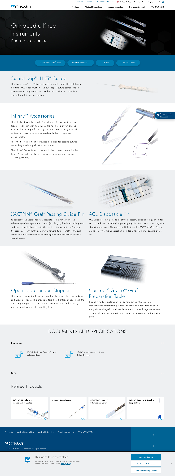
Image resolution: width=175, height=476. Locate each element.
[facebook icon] (153, 435)
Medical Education (46, 432)
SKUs (14, 373)
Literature (16, 343)
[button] (130, 1)
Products (9, 432)
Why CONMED (85, 432)
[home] (21, 6)
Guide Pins (105, 62)
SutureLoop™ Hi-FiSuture (50, 62)
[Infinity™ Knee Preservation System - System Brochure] (87, 355)
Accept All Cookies (146, 457)
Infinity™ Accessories (80, 62)
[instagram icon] (153, 446)
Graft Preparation (128, 62)
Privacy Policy (66, 464)
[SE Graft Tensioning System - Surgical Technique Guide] (37, 355)
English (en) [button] (151, 2)
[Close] (171, 463)
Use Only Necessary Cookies (146, 470)
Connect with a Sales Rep (164, 115)
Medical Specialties (25, 432)
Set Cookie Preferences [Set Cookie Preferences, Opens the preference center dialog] (146, 464)
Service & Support (66, 432)
